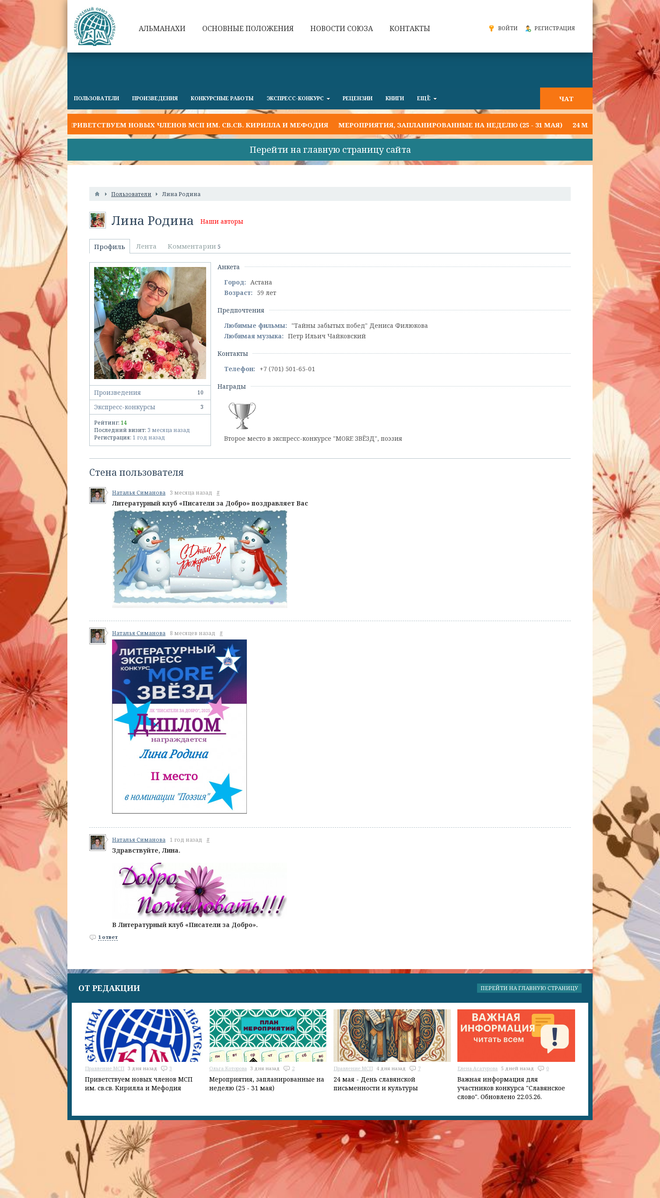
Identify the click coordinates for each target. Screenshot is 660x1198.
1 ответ (108, 937)
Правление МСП (104, 1068)
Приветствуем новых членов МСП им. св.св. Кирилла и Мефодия (197, 124)
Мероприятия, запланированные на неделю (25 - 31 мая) (450, 124)
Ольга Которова (228, 1068)
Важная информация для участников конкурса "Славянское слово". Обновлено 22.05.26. (511, 1088)
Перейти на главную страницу (529, 988)
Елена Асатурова (477, 1068)
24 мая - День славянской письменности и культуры (376, 1083)
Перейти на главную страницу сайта (330, 149)
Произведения (150, 392)
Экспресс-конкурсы (150, 407)
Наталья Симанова (138, 492)
